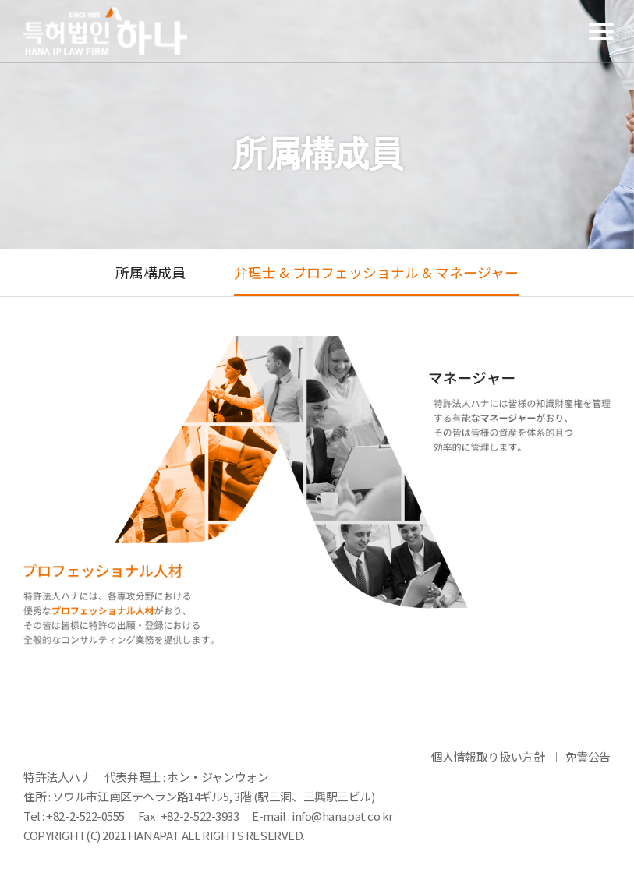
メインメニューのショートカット (0, 0)
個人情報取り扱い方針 (488, 756)
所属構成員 (150, 273)
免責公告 (588, 756)
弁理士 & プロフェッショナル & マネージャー (376, 273)
